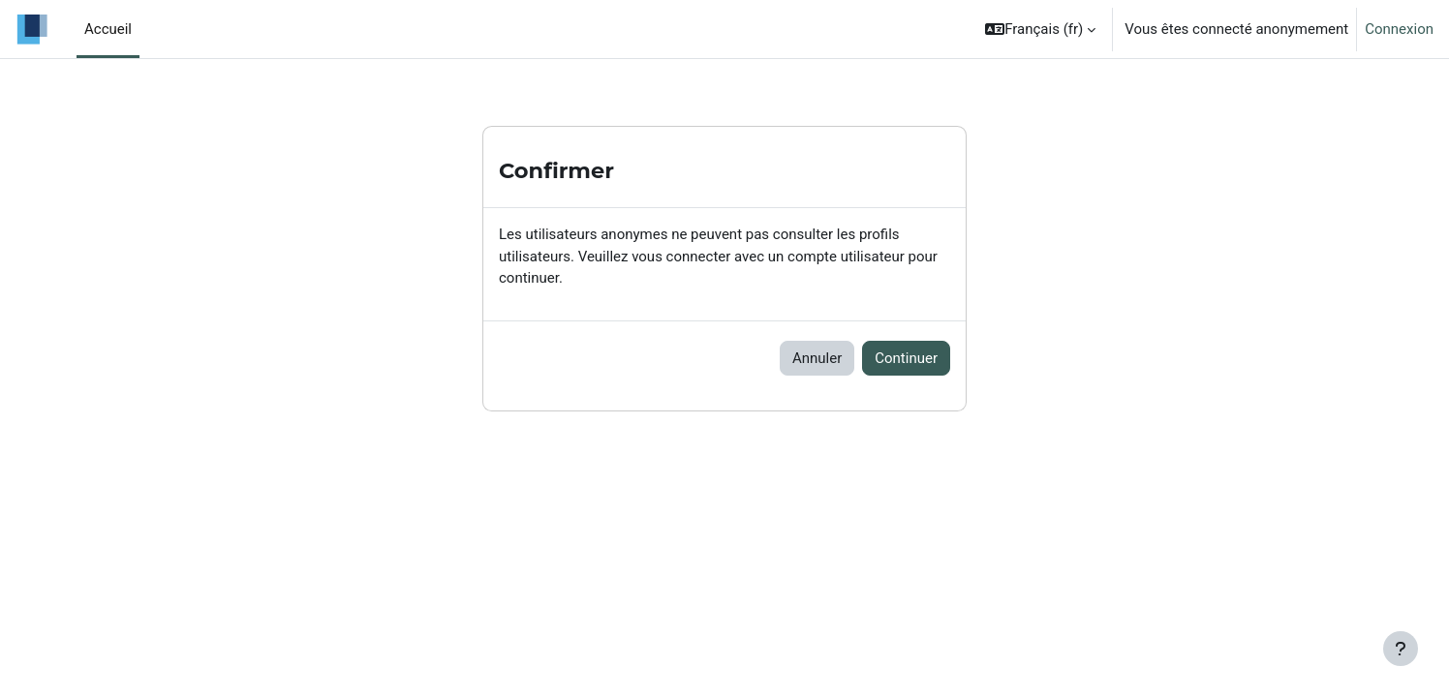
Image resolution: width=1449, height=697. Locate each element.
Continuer (906, 358)
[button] (1040, 29)
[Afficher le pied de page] (1400, 648)
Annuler (817, 358)
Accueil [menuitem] (108, 29)
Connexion (1399, 29)
